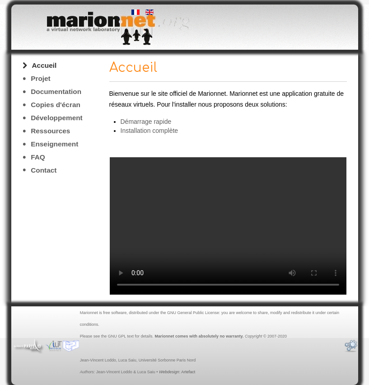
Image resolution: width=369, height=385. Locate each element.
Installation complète (149, 130)
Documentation (56, 91)
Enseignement (54, 144)
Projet (41, 78)
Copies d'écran (55, 104)
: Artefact (177, 372)
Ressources (50, 131)
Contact (43, 170)
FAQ (38, 157)
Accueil (44, 65)
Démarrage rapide (146, 121)
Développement (57, 118)
